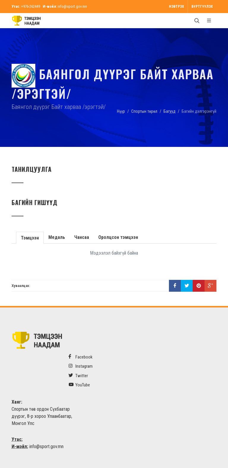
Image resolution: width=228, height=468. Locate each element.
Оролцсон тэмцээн (117, 237)
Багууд (169, 111)
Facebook (81, 356)
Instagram (81, 366)
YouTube (79, 384)
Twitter (78, 375)
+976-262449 (30, 6)
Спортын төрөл (144, 111)
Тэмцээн (29, 237)
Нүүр (121, 111)
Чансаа (81, 237)
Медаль (56, 237)
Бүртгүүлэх (202, 6)
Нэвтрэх (176, 6)
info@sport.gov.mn (72, 6)
